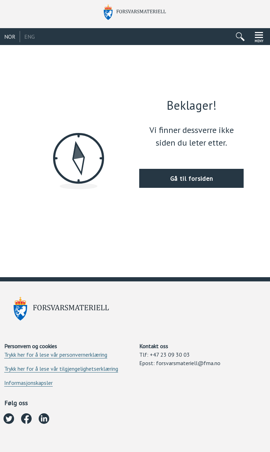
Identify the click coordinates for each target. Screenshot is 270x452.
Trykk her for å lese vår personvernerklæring (55, 354)
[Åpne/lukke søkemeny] (240, 36)
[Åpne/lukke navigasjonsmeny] (259, 36)
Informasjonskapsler (28, 382)
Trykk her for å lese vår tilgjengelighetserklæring (61, 368)
